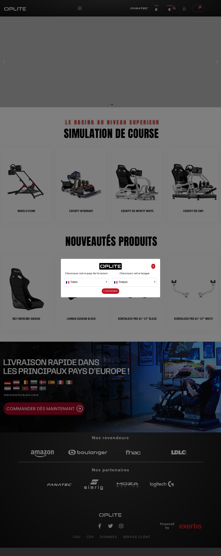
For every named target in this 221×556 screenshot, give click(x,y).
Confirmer (110, 291)
